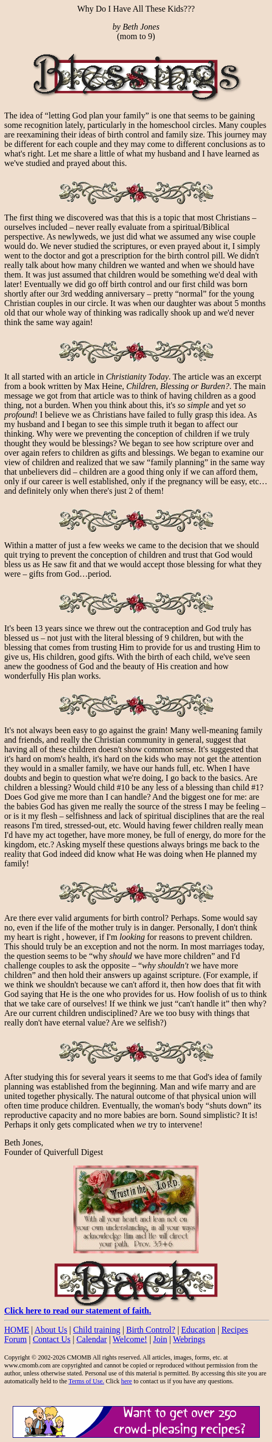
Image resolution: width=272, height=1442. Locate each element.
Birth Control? (150, 1329)
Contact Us (52, 1339)
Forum (15, 1339)
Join (160, 1339)
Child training (96, 1329)
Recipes (234, 1329)
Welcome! (129, 1339)
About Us (50, 1329)
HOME (16, 1329)
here (126, 1381)
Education (198, 1329)
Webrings (189, 1339)
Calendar (92, 1339)
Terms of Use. (86, 1381)
